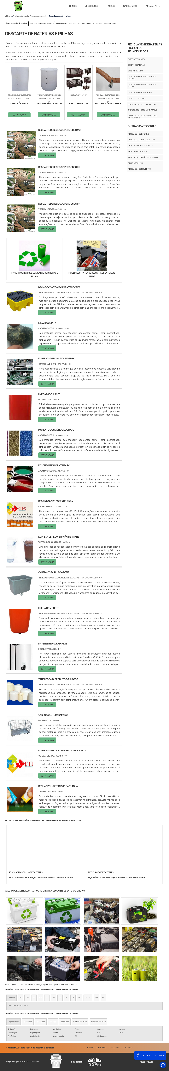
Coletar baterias (135, 71)
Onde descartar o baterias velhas (41, 23)
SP (40, 998)
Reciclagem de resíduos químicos (143, 157)
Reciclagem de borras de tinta (141, 140)
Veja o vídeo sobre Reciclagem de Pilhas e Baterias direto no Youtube (41, 877)
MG (27, 998)
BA (73, 998)
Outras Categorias (141, 126)
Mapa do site (127, 1047)
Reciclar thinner (135, 163)
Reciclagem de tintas (137, 151)
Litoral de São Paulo (98, 1022)
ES (34, 998)
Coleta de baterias (136, 65)
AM (96, 998)
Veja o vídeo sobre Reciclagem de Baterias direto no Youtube (116, 877)
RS (60, 998)
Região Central (13, 1022)
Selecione (11, 998)
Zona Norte (28, 1022)
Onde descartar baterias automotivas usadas (73, 23)
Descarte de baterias (137, 98)
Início (73, 6)
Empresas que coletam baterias (142, 104)
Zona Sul (53, 1022)
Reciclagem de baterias (138, 134)
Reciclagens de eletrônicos (140, 145)
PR (47, 998)
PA (103, 998)
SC (53, 998)
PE (66, 998)
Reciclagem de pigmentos (139, 169)
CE (80, 998)
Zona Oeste (41, 1022)
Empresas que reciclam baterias (105, 23)
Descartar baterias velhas (140, 92)
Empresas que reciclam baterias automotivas (142, 117)
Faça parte (153, 6)
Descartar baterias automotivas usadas (142, 77)
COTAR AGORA (19, 114)
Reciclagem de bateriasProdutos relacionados (144, 48)
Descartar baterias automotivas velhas (142, 85)
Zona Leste (65, 1022)
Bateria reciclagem (136, 59)
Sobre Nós (91, 6)
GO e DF (88, 998)
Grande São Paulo (80, 1022)
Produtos (130, 6)
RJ (20, 998)
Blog (111, 6)
